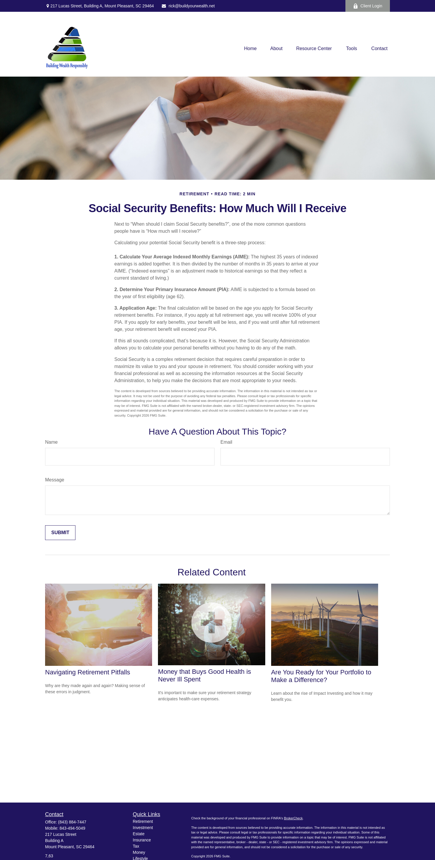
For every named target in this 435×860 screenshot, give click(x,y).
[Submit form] (60, 532)
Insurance (142, 840)
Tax (136, 846)
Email (226, 442)
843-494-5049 (72, 828)
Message (54, 479)
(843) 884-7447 (72, 822)
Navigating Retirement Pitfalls (87, 672)
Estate (139, 833)
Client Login (367, 6)
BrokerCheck (293, 818)
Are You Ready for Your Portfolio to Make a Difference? (321, 676)
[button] (250, 49)
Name (51, 442)
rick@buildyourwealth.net (188, 6)
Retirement (143, 821)
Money (139, 852)
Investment (143, 827)
